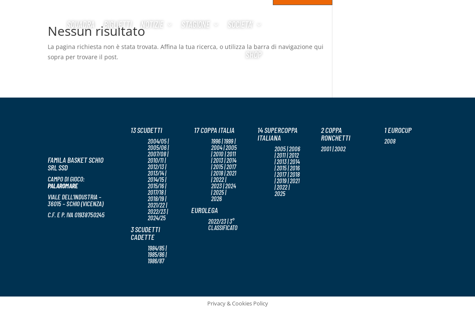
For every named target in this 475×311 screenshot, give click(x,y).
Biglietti (118, 24)
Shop (253, 54)
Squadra (80, 24)
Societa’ (240, 24)
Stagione (195, 24)
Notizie (152, 24)
